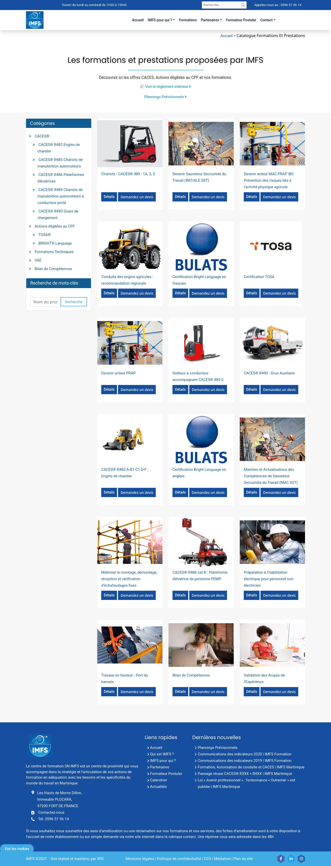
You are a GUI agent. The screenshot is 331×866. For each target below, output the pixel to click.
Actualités (158, 786)
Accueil (156, 747)
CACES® (42, 136)
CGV (207, 858)
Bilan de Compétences (53, 269)
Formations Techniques (54, 252)
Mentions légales (140, 858)
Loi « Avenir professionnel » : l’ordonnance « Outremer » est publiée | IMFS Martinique (246, 783)
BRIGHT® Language (55, 243)
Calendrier (158, 780)
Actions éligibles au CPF (55, 226)
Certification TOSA (259, 277)
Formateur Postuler (166, 773)
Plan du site (243, 858)
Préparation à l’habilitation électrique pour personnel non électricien (268, 579)
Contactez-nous (51, 812)
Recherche (73, 301)
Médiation (222, 858)
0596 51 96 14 (290, 5)
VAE (38, 260)
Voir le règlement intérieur (168, 86)
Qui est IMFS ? (162, 754)
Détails (109, 197)
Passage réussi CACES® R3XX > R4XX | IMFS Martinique (245, 773)
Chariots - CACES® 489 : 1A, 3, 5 (128, 174)
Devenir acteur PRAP (118, 373)
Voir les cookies (16, 849)
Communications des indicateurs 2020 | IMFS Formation (245, 754)
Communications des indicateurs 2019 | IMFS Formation (245, 760)
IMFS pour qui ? (160, 20)
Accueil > (228, 36)
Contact (266, 20)
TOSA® (44, 235)
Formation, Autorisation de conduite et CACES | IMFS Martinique (251, 767)
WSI (100, 858)
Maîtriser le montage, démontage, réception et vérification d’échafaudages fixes (129, 579)
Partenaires (210, 20)
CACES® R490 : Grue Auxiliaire (269, 373)
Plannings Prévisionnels (165, 97)
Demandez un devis (136, 196)
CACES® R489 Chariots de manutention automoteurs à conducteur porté (61, 196)
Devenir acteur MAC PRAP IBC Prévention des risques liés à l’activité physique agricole (269, 180)
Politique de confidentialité (179, 858)
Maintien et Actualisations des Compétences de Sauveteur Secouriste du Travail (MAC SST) (271, 476)
